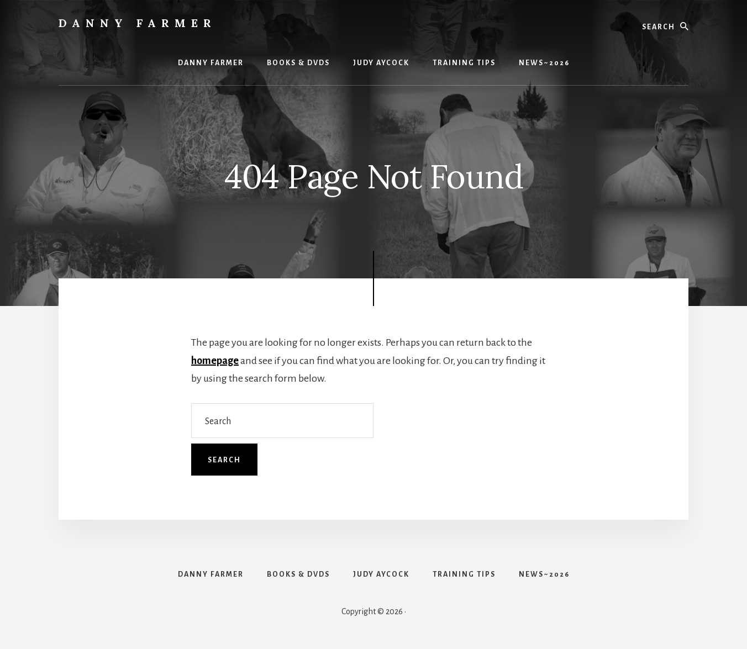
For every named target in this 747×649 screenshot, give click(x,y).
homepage (215, 360)
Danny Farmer (138, 23)
